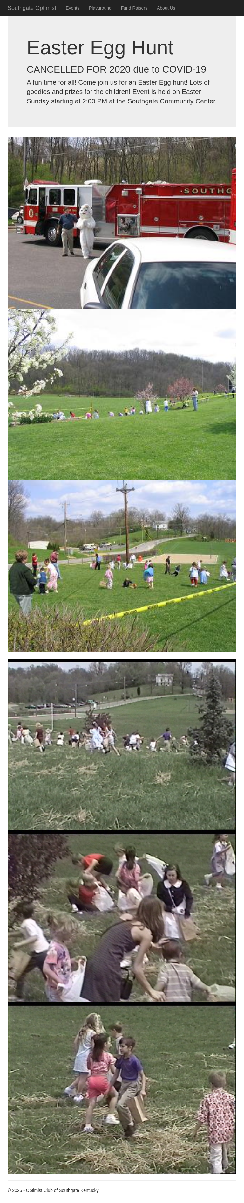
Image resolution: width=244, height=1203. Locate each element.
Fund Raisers (134, 7)
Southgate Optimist (32, 8)
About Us (166, 7)
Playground (100, 7)
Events (72, 7)
